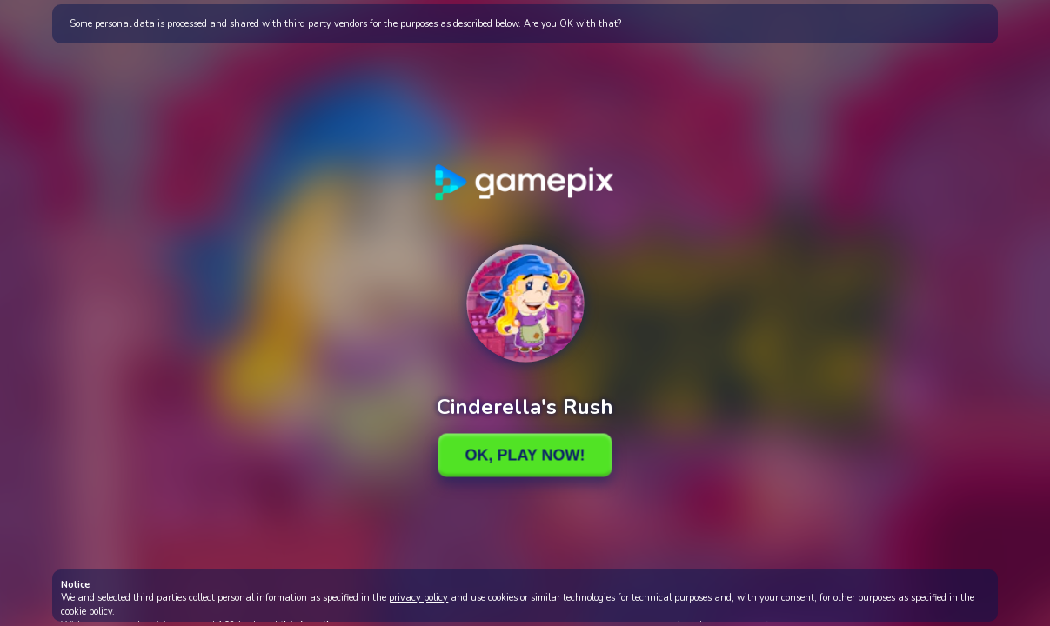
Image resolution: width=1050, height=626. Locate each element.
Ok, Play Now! (525, 454)
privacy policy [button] (418, 597)
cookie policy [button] (86, 611)
